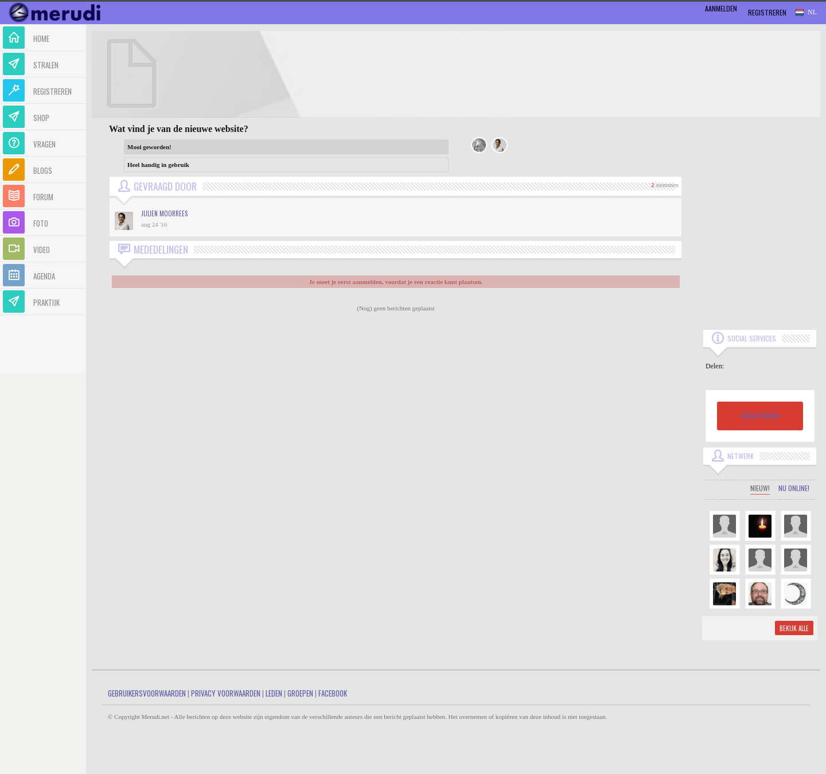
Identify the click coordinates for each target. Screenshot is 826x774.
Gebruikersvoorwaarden (147, 693)
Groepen (300, 693)
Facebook (332, 693)
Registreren (767, 12)
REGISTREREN (760, 416)
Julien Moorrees (164, 213)
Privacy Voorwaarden (225, 693)
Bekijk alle (794, 628)
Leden (274, 693)
